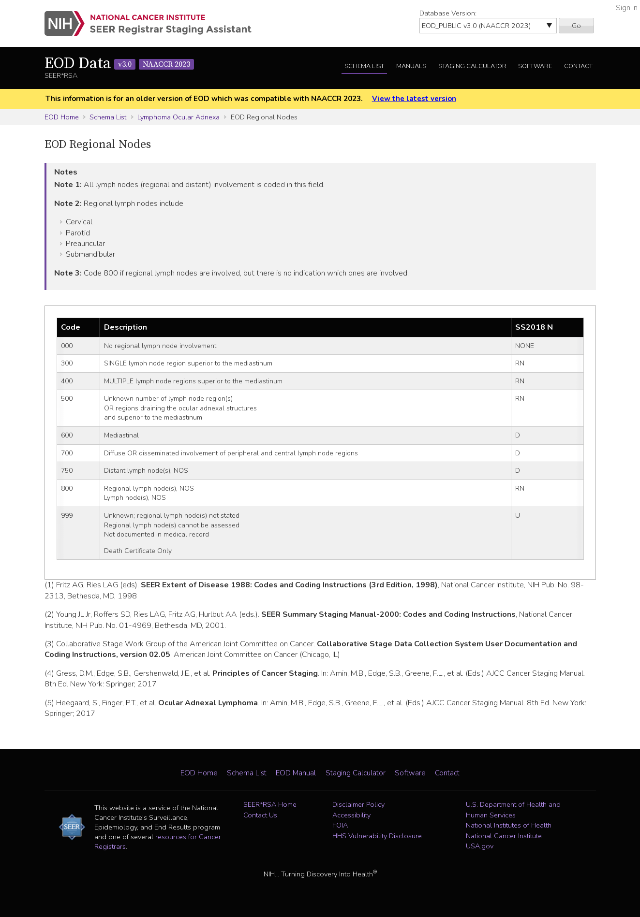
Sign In (627, 7)
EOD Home (62, 117)
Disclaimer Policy (358, 804)
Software (535, 66)
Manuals (411, 66)
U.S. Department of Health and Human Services (513, 810)
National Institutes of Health (508, 825)
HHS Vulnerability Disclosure (377, 836)
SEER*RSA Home (270, 804)
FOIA (340, 825)
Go (576, 25)
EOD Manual (296, 773)
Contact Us (260, 815)
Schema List (364, 66)
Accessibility (351, 815)
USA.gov (479, 846)
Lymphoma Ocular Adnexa (178, 117)
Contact (578, 66)
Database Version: (447, 13)
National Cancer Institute (504, 836)
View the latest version (414, 98)
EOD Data (119, 63)
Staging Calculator (472, 66)
